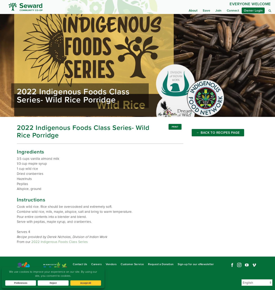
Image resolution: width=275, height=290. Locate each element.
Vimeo (254, 265)
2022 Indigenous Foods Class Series (59, 241)
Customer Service (132, 264)
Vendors (111, 264)
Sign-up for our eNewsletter (196, 264)
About (193, 10)
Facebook (231, 265)
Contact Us (80, 264)
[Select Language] (257, 282)
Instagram (239, 265)
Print (175, 126)
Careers (96, 264)
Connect (233, 10)
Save (206, 10)
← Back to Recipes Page (218, 132)
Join (218, 10)
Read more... (137, 65)
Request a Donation (160, 264)
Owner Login (253, 10)
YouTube (247, 265)
